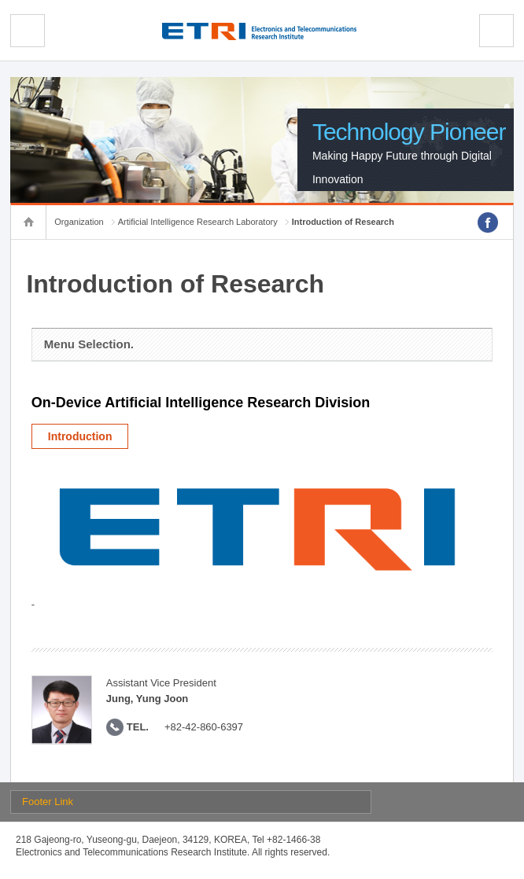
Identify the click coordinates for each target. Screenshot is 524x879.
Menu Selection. (89, 344)
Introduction (80, 436)
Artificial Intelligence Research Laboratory (198, 221)
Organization (78, 221)
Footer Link (47, 801)
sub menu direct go (0, 0)
